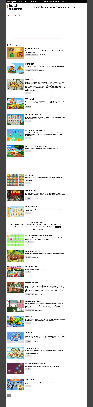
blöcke (58, 226)
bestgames (12, 1)
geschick (54, 224)
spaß (49, 224)
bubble (49, 226)
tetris (42, 224)
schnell (28, 227)
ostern (54, 226)
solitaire (32, 227)
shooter (37, 229)
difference (28, 224)
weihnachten (15, 226)
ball (40, 224)
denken (46, 225)
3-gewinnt (40, 229)
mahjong (32, 229)
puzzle (37, 224)
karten (18, 227)
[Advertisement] (77, 35)
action (52, 226)
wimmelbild (32, 224)
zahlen (25, 224)
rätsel (13, 224)
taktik (38, 227)
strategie (36, 226)
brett (47, 227)
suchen (25, 227)
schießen (22, 226)
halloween (22, 224)
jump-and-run (18, 224)
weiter (9, 395)
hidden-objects (43, 226)
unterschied (60, 224)
